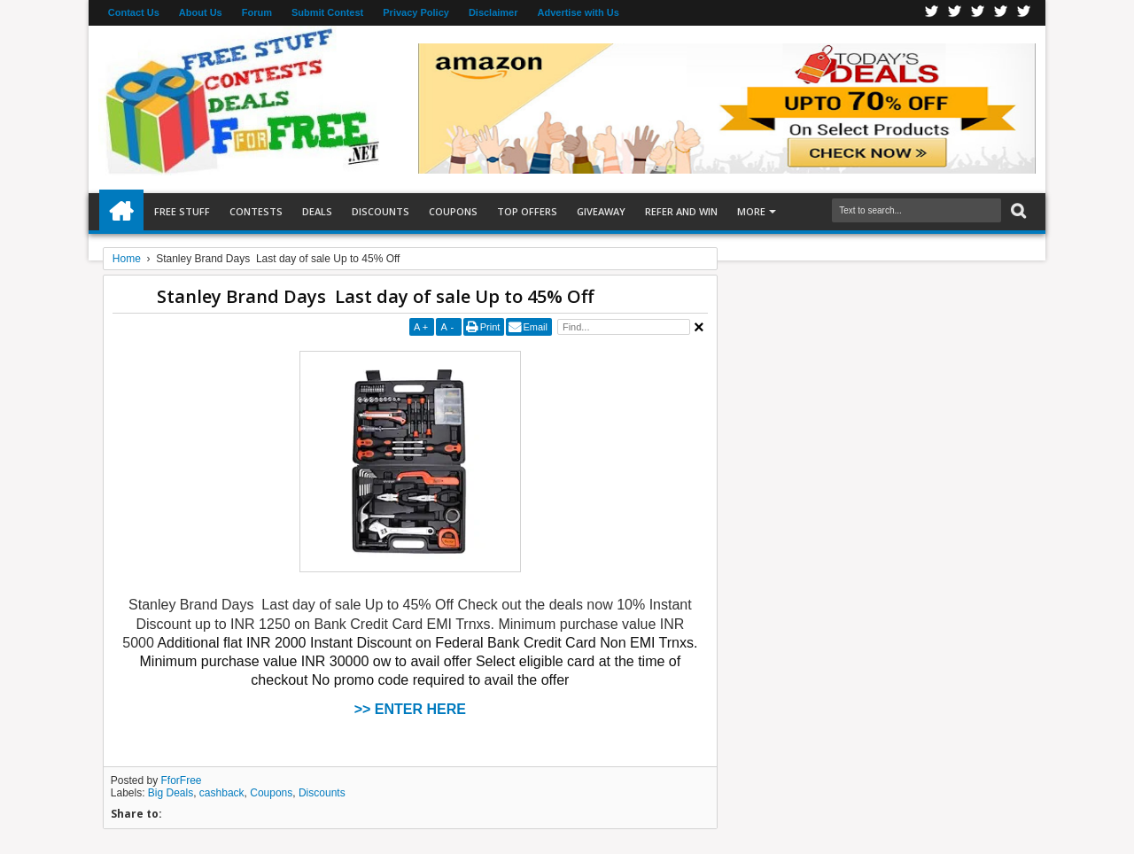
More (751, 211)
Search (1016, 211)
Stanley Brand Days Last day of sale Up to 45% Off (375, 296)
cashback (222, 793)
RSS (1001, 13)
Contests (256, 211)
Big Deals (170, 793)
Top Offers (527, 211)
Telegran (978, 13)
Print (490, 327)
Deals (317, 211)
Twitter (955, 13)
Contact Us (133, 12)
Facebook (932, 13)
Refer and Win (681, 211)
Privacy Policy (416, 12)
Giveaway (601, 211)
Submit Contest (327, 12)
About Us (200, 12)
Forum (257, 12)
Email (535, 327)
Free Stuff (182, 211)
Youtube (1024, 13)
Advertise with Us (578, 12)
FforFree (181, 780)
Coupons (453, 211)
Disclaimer (493, 12)
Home (121, 212)
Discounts (380, 211)
